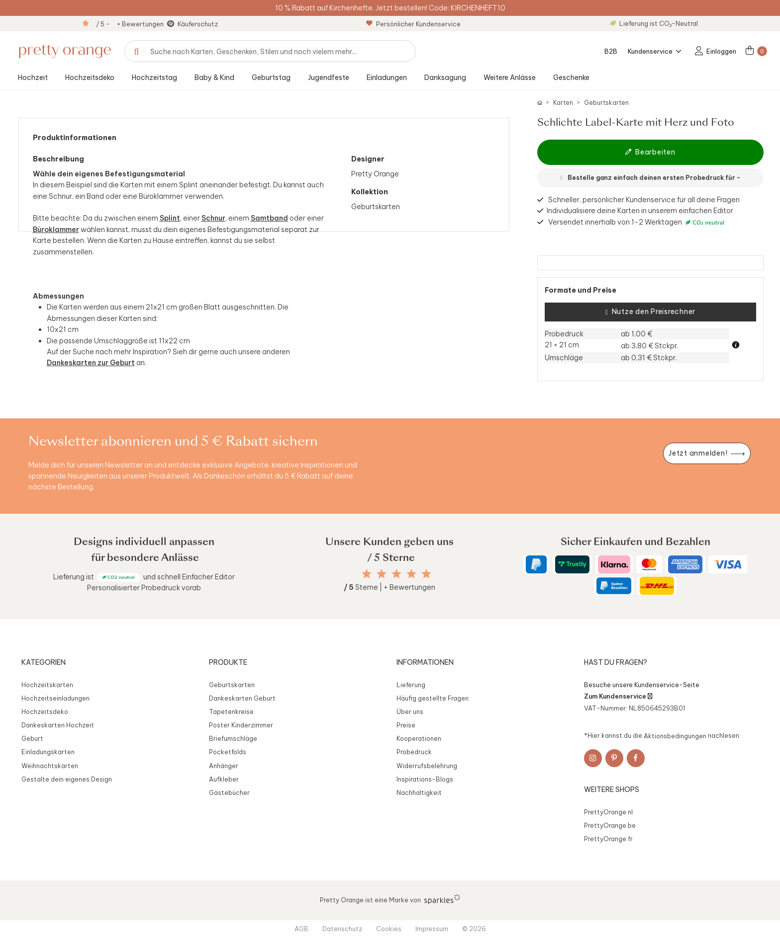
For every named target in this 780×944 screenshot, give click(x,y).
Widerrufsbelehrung (426, 766)
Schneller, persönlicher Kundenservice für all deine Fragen (644, 199)
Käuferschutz (198, 24)
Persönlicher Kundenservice (413, 24)
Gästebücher (229, 792)
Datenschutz (342, 929)
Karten (563, 102)
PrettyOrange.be (610, 825)
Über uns (409, 711)
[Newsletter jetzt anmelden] (707, 453)
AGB (301, 929)
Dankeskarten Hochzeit (57, 725)
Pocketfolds (227, 752)
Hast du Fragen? (615, 662)
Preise (405, 725)
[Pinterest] (614, 758)
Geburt (32, 738)
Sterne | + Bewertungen (389, 587)
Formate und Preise (580, 290)
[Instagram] (593, 758)
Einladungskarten (48, 752)
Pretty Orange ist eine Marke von (390, 899)
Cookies (388, 929)
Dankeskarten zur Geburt (91, 362)
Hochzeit (33, 77)
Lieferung (410, 685)
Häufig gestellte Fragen (432, 698)
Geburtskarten (606, 102)
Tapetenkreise (231, 711)
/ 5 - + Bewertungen (130, 24)
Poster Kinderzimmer (241, 725)
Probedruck (414, 752)
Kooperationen (418, 738)
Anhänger (223, 766)
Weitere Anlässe (510, 77)
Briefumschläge (233, 738)
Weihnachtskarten (49, 766)
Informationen (425, 662)
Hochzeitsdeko (89, 77)
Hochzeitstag (154, 77)
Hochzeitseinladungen (55, 698)
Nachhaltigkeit (419, 792)
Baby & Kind (214, 77)
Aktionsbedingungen (675, 735)
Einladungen (387, 77)
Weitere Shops (611, 789)
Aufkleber (224, 779)
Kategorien (43, 662)
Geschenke (571, 77)
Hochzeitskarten (47, 685)
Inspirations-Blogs (424, 779)
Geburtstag (271, 77)
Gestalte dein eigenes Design (66, 779)
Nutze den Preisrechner (650, 312)
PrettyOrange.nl (608, 812)
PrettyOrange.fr (608, 839)
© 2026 (474, 929)
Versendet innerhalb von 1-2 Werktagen (637, 222)
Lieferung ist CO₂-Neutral (653, 23)
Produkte (228, 662)
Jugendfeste (328, 77)
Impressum (431, 929)
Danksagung (445, 77)
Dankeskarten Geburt (242, 698)
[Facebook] (636, 758)
